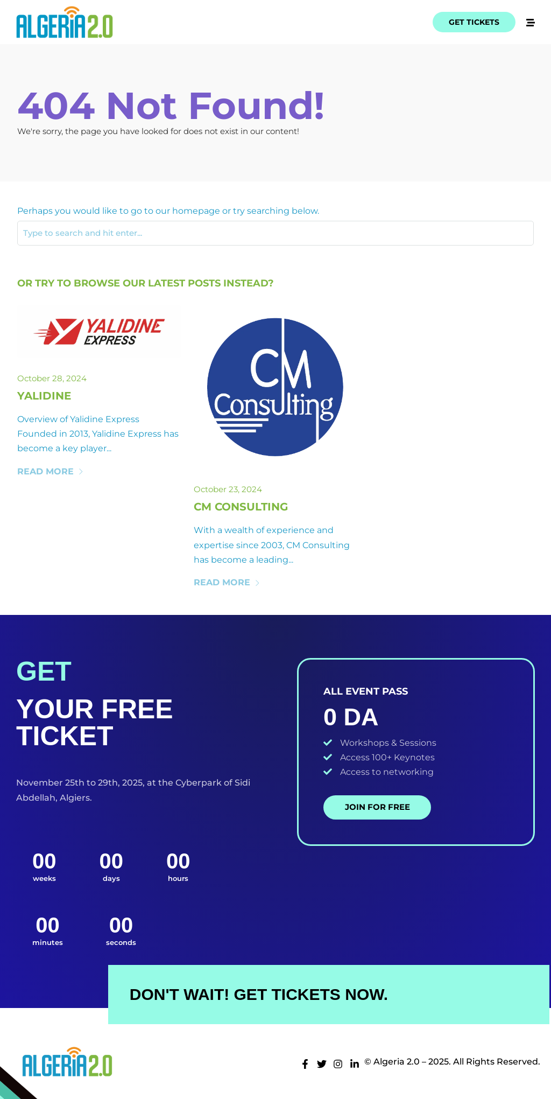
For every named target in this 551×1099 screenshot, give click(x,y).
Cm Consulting (241, 506)
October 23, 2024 (228, 489)
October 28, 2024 (52, 378)
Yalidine (44, 395)
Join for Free (377, 807)
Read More (50, 471)
